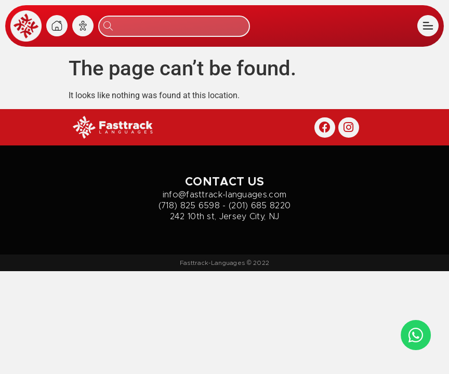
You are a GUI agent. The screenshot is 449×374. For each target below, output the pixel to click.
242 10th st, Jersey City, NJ (224, 216)
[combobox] (174, 26)
